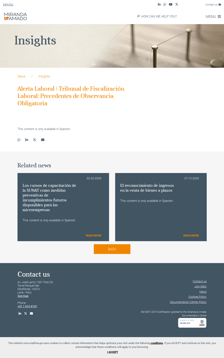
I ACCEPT (112, 352)
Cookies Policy (197, 297)
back (112, 249)
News (21, 76)
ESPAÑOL (8, 4)
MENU (213, 16)
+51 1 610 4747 (27, 306)
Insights (44, 76)
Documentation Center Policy (188, 302)
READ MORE (93, 235)
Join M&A (200, 286)
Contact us (213, 4)
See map (22, 296)
